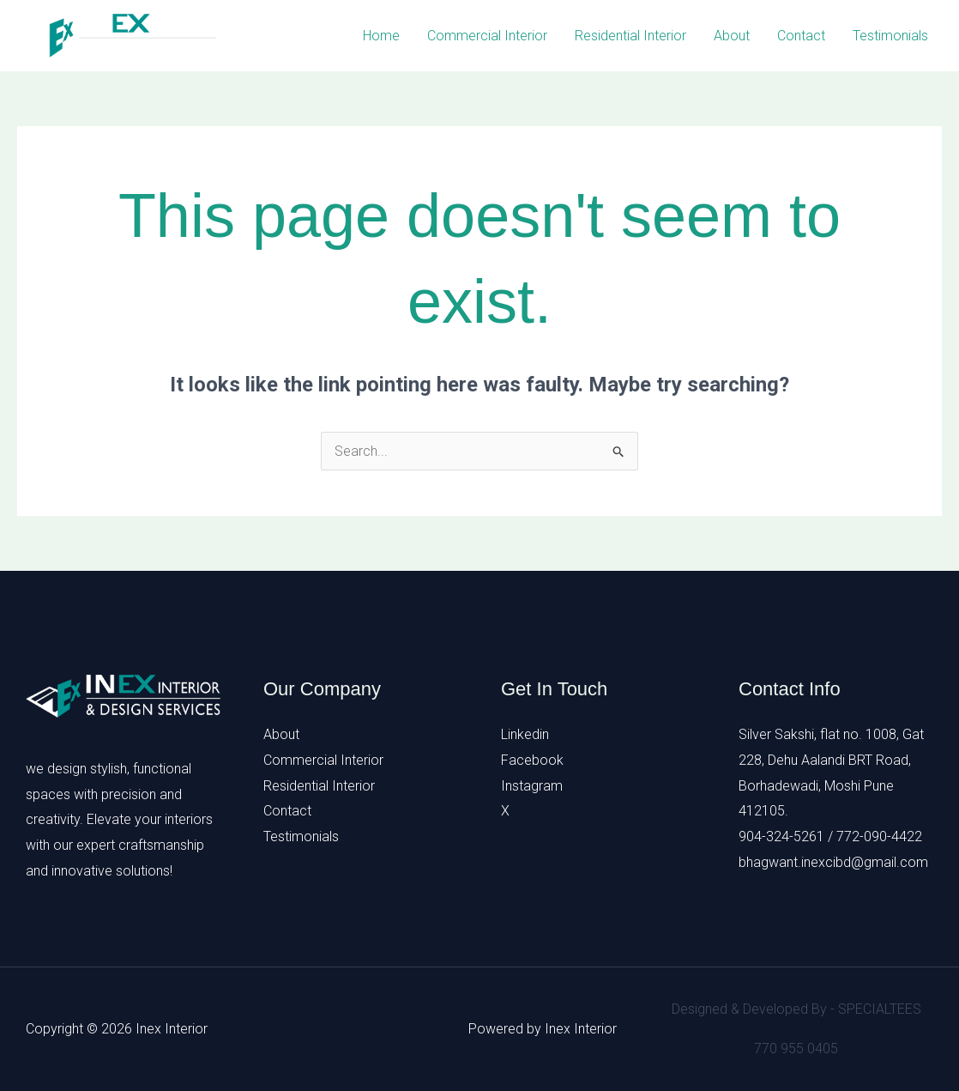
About (732, 35)
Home (381, 35)
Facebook (532, 760)
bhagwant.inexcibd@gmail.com (833, 862)
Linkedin (525, 734)
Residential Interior (630, 35)
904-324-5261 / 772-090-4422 (830, 836)
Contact (801, 35)
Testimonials (890, 35)
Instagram (532, 786)
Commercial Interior (487, 35)
